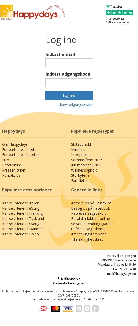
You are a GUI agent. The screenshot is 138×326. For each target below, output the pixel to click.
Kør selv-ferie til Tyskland (23, 218)
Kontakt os (11, 175)
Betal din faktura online (90, 218)
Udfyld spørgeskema (88, 228)
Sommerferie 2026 (86, 159)
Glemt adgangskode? (75, 104)
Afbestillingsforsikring (88, 234)
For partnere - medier (20, 149)
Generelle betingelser (69, 283)
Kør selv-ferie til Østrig (20, 208)
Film (5, 159)
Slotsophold (81, 144)
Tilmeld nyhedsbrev (87, 239)
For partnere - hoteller (20, 154)
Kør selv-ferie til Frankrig (22, 213)
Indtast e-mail (60, 54)
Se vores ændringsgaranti (92, 223)
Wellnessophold (84, 170)
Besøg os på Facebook (90, 208)
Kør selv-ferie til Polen (20, 234)
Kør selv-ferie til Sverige (21, 223)
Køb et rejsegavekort (88, 213)
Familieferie (80, 180)
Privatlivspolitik (69, 278)
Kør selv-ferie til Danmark (23, 228)
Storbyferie (80, 175)
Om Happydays (15, 144)
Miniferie (78, 149)
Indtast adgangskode (67, 74)
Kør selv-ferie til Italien (20, 203)
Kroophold (80, 154)
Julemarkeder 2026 (86, 164)
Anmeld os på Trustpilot (91, 203)
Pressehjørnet (14, 170)
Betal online (12, 164)
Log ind (69, 95)
